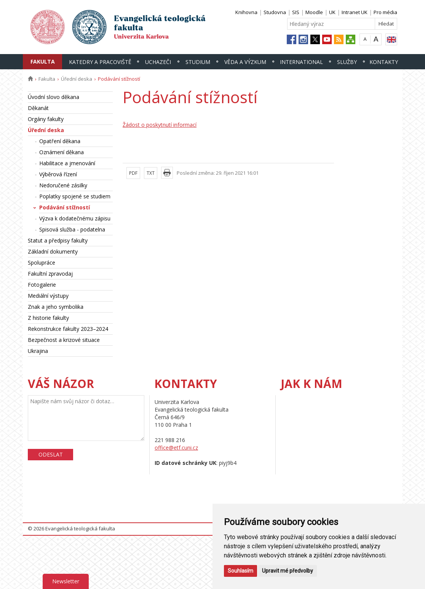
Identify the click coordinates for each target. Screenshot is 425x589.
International (301, 61)
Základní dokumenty (53, 251)
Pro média (385, 12)
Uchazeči (158, 61)
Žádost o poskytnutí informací (160, 124)
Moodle (314, 12)
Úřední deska (76, 78)
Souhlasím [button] (240, 571)
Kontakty (383, 61)
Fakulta (42, 61)
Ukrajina (38, 350)
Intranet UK (354, 12)
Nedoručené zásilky (63, 185)
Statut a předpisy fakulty (58, 240)
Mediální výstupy (48, 295)
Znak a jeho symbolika (55, 306)
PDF (133, 173)
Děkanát (38, 108)
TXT (151, 173)
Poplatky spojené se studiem (74, 196)
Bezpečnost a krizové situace (64, 339)
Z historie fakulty (48, 317)
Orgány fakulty (46, 119)
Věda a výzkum (245, 61)
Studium (197, 61)
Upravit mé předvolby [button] (287, 571)
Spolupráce (41, 262)
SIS (295, 12)
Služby (347, 61)
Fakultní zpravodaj (50, 273)
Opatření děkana (59, 141)
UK (332, 12)
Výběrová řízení (58, 174)
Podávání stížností (64, 207)
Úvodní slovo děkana (53, 97)
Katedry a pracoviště (100, 61)
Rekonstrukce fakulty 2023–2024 (68, 328)
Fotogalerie (42, 284)
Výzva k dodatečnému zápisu (74, 218)
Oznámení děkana (61, 152)
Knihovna (246, 12)
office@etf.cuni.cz (176, 447)
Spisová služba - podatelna (72, 229)
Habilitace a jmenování (67, 163)
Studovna (275, 12)
